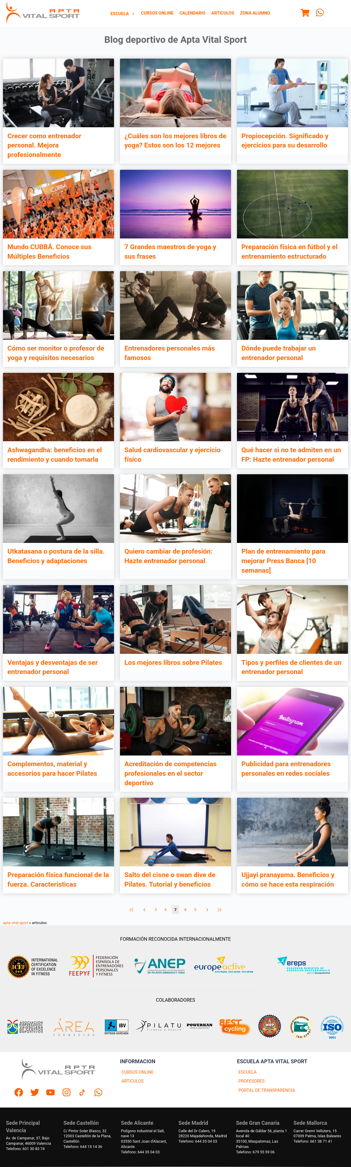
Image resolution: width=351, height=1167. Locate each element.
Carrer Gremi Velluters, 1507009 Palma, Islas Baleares (317, 1133)
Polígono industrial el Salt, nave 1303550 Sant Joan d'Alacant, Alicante (144, 1139)
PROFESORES (251, 1081)
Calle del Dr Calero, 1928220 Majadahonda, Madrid (202, 1133)
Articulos (222, 13)
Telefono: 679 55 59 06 (255, 1152)
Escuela (122, 13)
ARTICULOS (132, 1081)
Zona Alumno (255, 13)
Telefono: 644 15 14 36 (83, 1146)
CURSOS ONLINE (137, 1072)
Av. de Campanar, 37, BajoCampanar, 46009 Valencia (28, 1141)
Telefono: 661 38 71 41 (312, 1141)
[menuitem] (122, 13)
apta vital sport (15, 923)
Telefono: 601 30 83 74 (25, 1148)
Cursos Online (157, 13)
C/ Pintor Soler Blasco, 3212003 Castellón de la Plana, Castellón (87, 1136)
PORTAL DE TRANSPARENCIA (266, 1090)
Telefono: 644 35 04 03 (140, 1152)
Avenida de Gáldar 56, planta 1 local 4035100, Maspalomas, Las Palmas (261, 1139)
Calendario (192, 13)
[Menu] (305, 13)
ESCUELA (247, 1072)
